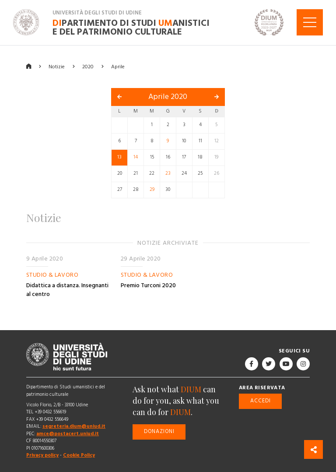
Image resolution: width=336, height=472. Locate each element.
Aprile (118, 66)
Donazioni (159, 431)
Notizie (57, 66)
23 (168, 173)
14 (135, 157)
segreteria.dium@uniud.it (73, 426)
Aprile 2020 (167, 97)
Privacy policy (42, 455)
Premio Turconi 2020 (148, 285)
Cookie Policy (79, 455)
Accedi (260, 401)
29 (152, 189)
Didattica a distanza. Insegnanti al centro (67, 290)
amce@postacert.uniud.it (67, 433)
